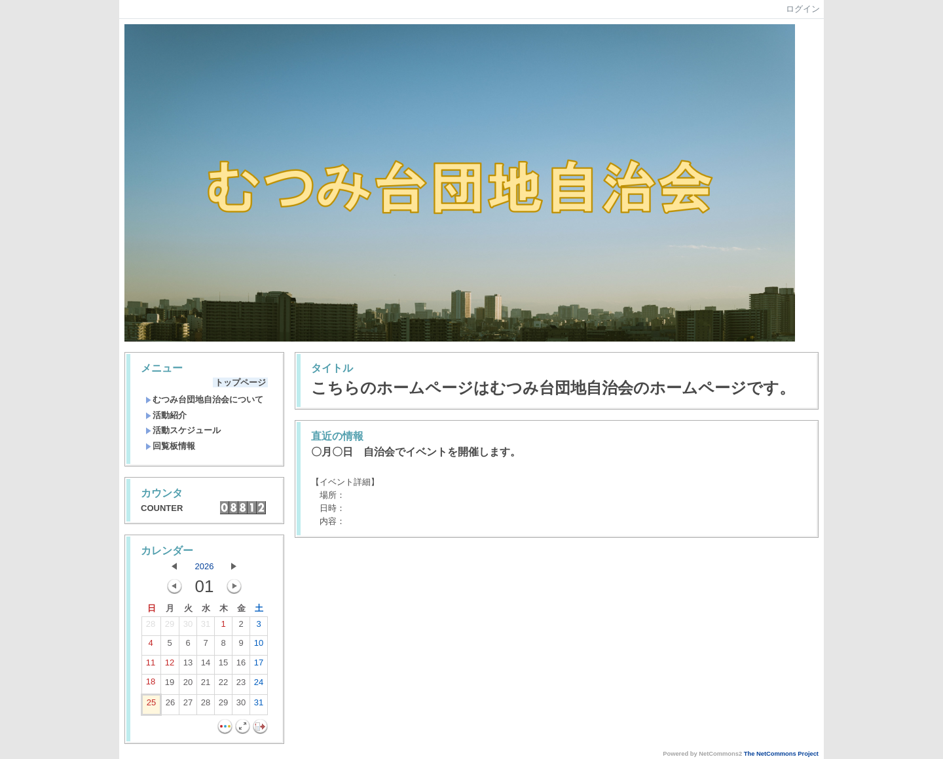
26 (170, 705)
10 (258, 646)
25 (151, 705)
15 (223, 665)
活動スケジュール (183, 430)
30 (188, 627)
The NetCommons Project (781, 753)
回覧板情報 (170, 446)
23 (241, 685)
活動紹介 (166, 415)
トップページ (240, 382)
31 (205, 627)
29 (169, 627)
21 (205, 685)
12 (169, 665)
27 (188, 705)
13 (188, 665)
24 (258, 685)
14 (205, 665)
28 (150, 627)
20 (188, 685)
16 (241, 665)
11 (150, 665)
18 (150, 684)
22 (223, 685)
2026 (204, 566)
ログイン (803, 9)
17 (258, 665)
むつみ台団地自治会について (204, 399)
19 (169, 685)
